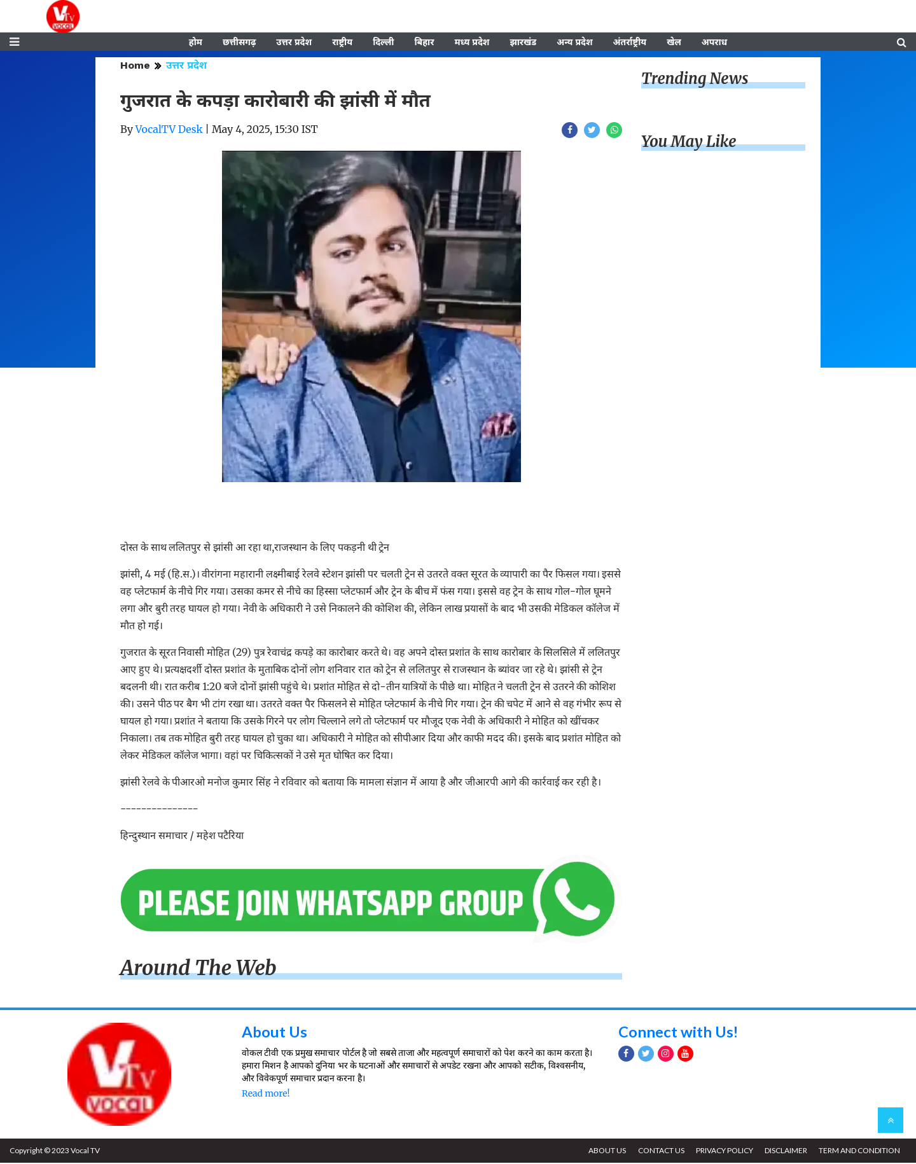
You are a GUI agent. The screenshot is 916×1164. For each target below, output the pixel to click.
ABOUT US (605, 1151)
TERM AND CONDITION (859, 1151)
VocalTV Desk (169, 130)
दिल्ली (383, 43)
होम (195, 43)
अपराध (714, 43)
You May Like (689, 143)
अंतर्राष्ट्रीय (630, 43)
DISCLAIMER (785, 1151)
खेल (674, 43)
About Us (274, 1032)
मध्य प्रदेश (471, 43)
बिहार (424, 43)
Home (135, 66)
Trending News (694, 80)
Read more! (265, 1094)
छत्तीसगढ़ (239, 43)
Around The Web (198, 969)
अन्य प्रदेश (574, 43)
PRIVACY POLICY (723, 1151)
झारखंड (523, 43)
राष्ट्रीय (342, 43)
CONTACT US (659, 1151)
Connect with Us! (678, 1032)
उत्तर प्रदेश (294, 43)
